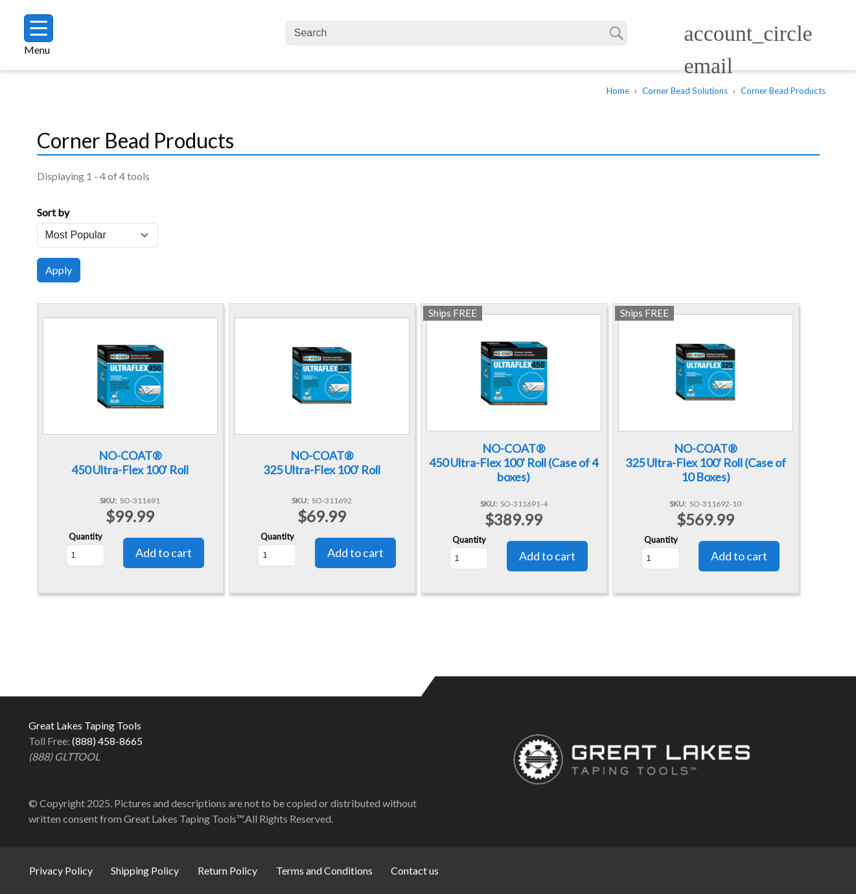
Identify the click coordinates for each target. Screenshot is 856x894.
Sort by (53, 212)
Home (618, 91)
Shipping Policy (145, 870)
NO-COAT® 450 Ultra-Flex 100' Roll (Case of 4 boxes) (513, 462)
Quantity (85, 536)
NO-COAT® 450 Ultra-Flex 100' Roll (130, 462)
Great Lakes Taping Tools (172, 35)
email (708, 66)
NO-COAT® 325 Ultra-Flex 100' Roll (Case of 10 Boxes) (705, 462)
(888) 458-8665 (107, 741)
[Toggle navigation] (38, 28)
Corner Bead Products (783, 91)
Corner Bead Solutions (685, 91)
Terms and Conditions (324, 870)
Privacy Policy (61, 870)
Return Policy (227, 870)
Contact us (415, 870)
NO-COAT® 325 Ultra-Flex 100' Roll (321, 462)
